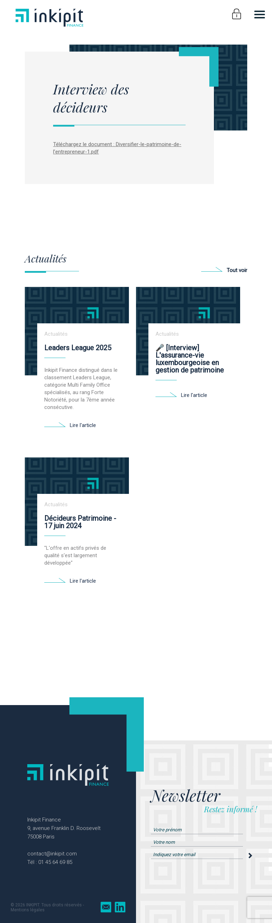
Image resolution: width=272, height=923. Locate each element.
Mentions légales (28, 909)
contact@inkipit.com (52, 853)
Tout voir (237, 270)
